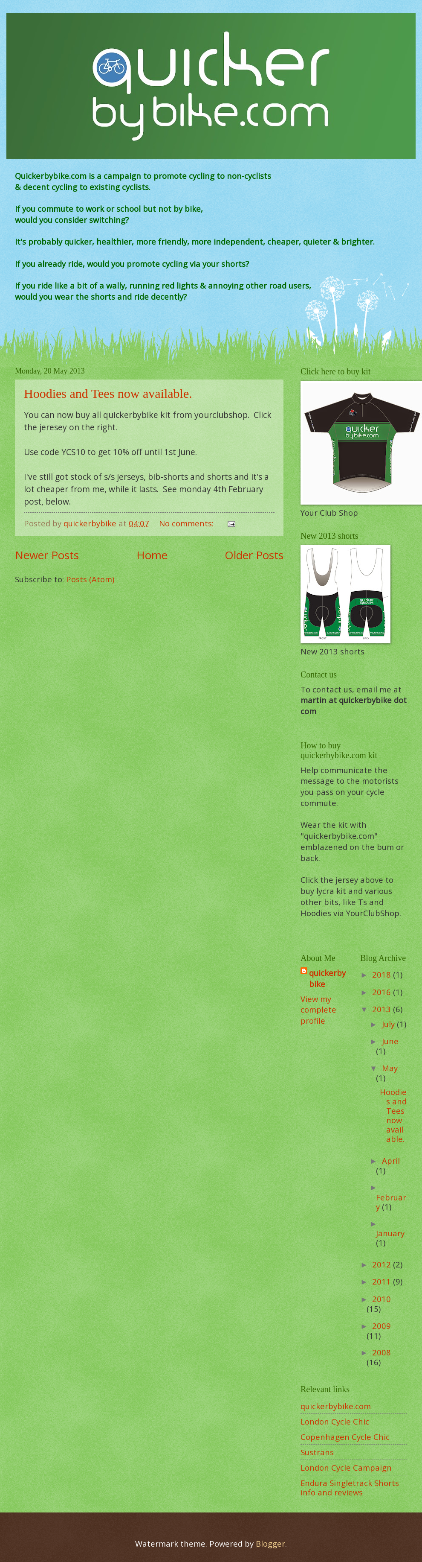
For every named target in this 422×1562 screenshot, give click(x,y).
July (389, 1024)
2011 (382, 1281)
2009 (381, 1325)
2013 (382, 1009)
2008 (381, 1352)
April (391, 1160)
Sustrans (317, 1452)
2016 (382, 992)
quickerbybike (327, 978)
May (390, 1068)
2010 (381, 1298)
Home (152, 555)
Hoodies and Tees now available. (108, 393)
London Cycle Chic (335, 1421)
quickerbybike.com (336, 1406)
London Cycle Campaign (346, 1467)
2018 (382, 974)
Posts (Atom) (90, 579)
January (390, 1233)
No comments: (187, 523)
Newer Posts (47, 555)
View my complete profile (318, 1009)
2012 (382, 1264)
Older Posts (254, 555)
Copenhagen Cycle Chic (345, 1436)
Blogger (270, 1543)
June (390, 1041)
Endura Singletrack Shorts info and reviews (350, 1487)
